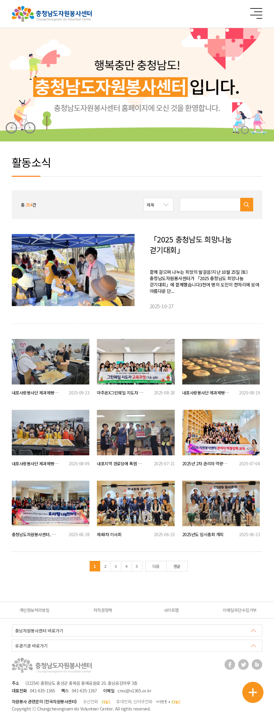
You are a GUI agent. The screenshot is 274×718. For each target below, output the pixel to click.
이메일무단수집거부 (240, 610)
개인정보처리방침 (34, 610)
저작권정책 (102, 610)
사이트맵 (171, 610)
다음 (155, 566)
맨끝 (177, 566)
